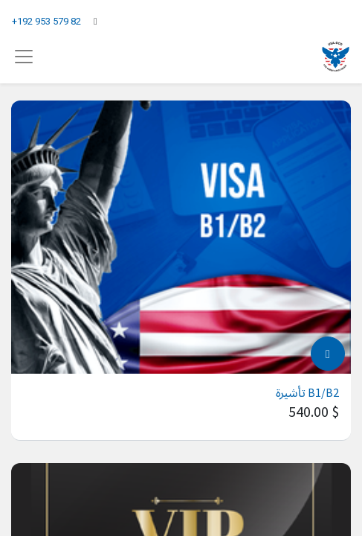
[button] (328, 353)
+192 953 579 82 (46, 21)
